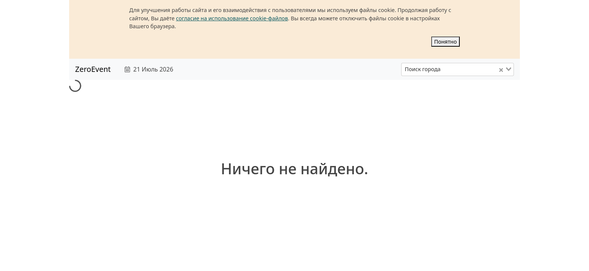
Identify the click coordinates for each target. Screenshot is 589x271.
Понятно (445, 41)
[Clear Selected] (501, 69)
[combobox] (457, 69)
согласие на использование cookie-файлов (232, 18)
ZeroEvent (93, 69)
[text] (267, 69)
